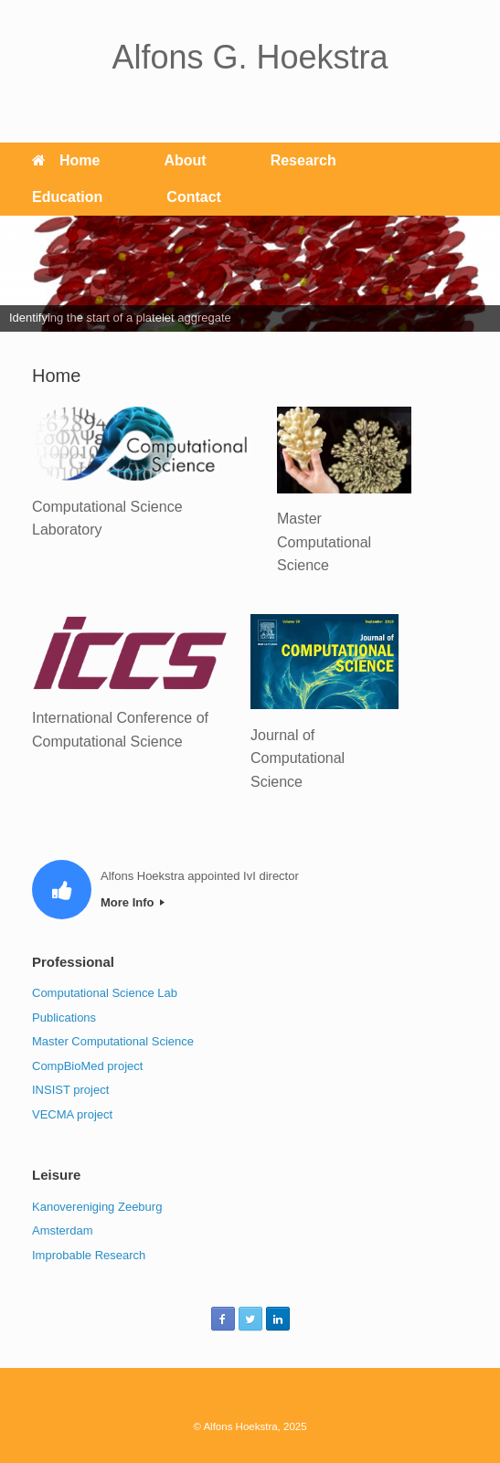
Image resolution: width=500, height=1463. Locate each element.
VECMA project (72, 1114)
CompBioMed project (87, 1066)
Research (303, 160)
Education (67, 197)
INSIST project (70, 1090)
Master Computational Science (113, 1041)
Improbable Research (88, 1255)
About (185, 160)
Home (66, 160)
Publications (64, 1017)
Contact (193, 197)
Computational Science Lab (104, 993)
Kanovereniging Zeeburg (97, 1207)
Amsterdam (62, 1230)
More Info (133, 902)
